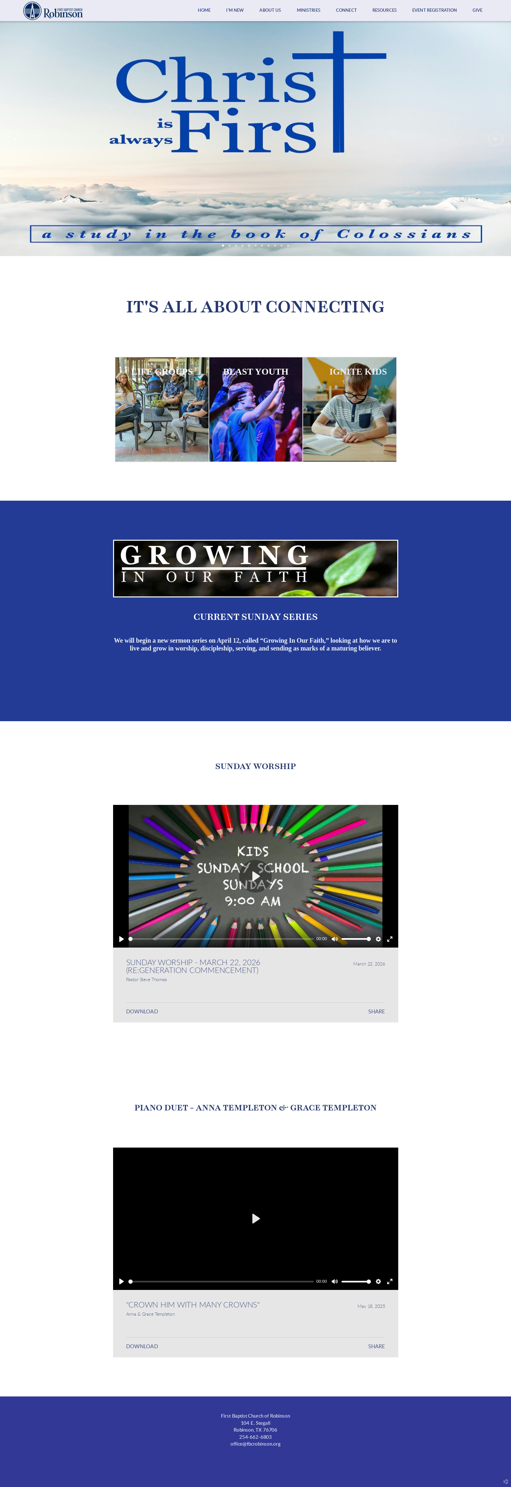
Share (376, 1011)
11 (288, 248)
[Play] (121, 939)
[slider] (221, 939)
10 (281, 248)
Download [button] (142, 1011)
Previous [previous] (15, 139)
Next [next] (496, 139)
